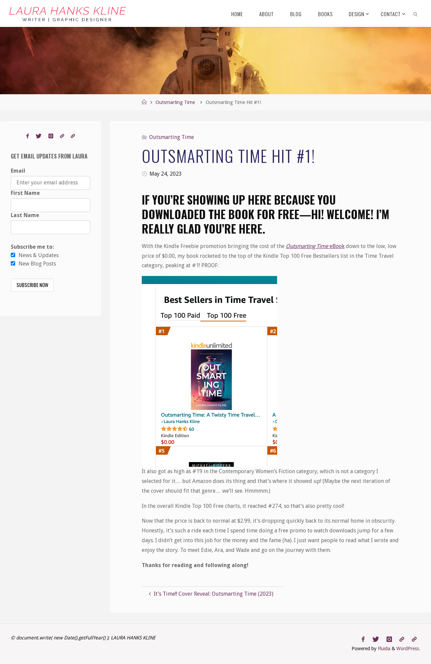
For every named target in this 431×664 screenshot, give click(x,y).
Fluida (383, 648)
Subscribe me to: (32, 247)
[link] (415, 13)
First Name (25, 193)
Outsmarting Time (175, 102)
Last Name (25, 215)
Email (18, 171)
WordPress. (408, 648)
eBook (315, 246)
